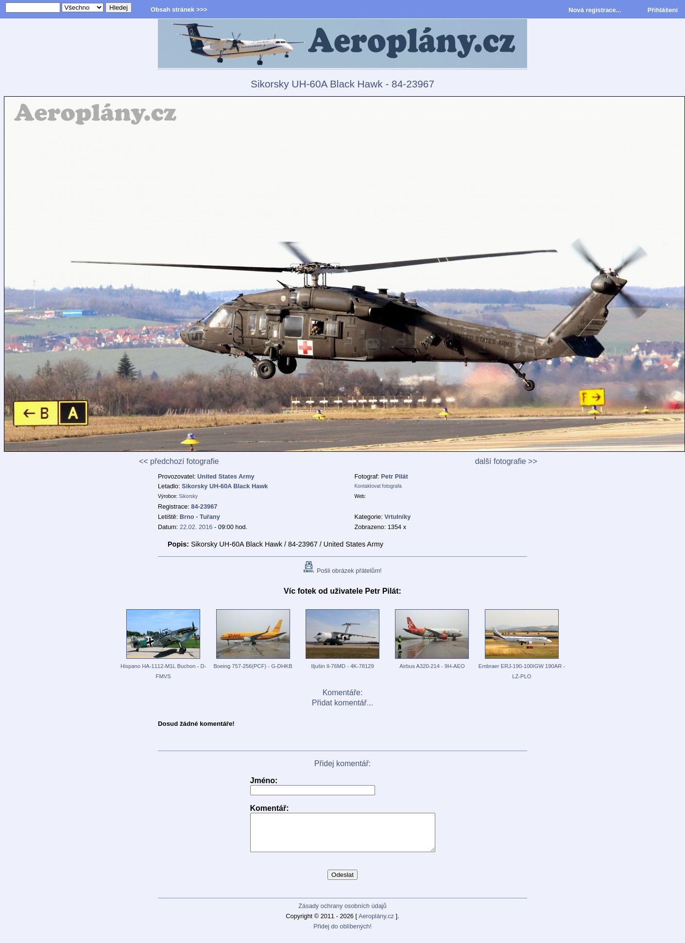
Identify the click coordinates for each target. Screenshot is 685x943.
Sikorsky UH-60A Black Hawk (225, 486)
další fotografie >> (506, 461)
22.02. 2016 (196, 527)
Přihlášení (663, 10)
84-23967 (204, 506)
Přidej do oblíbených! (342, 933)
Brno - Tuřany (200, 516)
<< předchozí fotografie (179, 461)
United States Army (226, 476)
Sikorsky (188, 496)
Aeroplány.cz (376, 923)
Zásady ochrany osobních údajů (342, 913)
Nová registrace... (594, 10)
